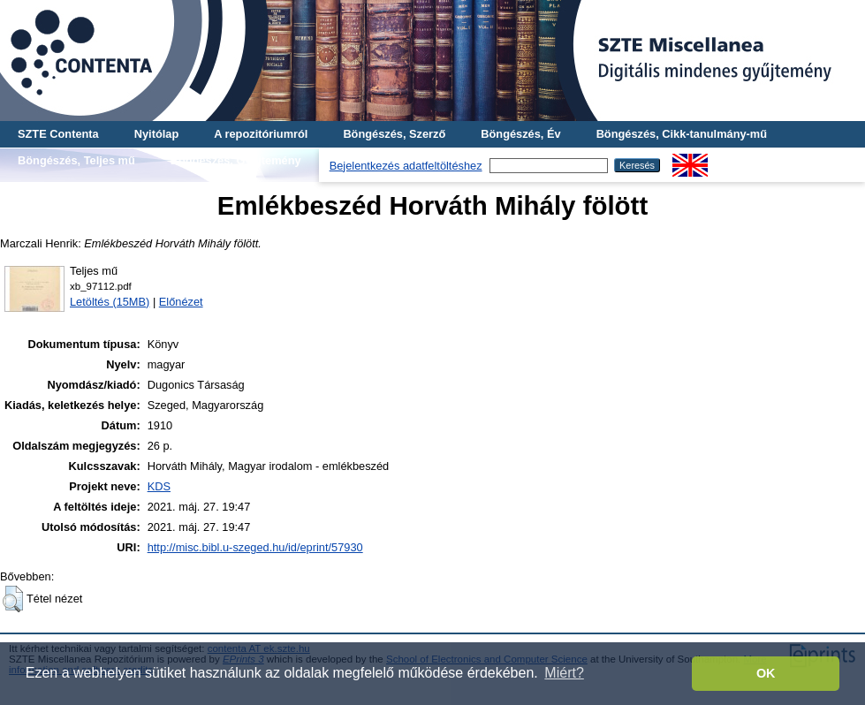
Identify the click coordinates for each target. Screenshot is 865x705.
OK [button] (766, 673)
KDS (159, 486)
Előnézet (181, 301)
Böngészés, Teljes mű (76, 160)
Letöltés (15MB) (109, 301)
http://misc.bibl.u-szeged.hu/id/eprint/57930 (255, 547)
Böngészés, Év (520, 133)
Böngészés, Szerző (394, 133)
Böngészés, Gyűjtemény (236, 160)
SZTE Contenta (58, 133)
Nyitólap (156, 133)
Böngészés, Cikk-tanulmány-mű (681, 133)
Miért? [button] (563, 672)
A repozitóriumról (260, 133)
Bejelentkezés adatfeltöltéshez (406, 165)
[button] (13, 599)
